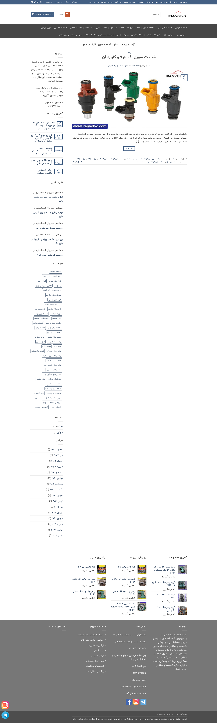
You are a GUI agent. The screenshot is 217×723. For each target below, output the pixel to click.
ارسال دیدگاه (77, 161)
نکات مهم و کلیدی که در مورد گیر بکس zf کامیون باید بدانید (44, 125)
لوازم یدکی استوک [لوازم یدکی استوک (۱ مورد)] (54, 351)
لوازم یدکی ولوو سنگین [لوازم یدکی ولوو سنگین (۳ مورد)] (52, 355)
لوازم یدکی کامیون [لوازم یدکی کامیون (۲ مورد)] (53, 360)
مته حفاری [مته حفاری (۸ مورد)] (40, 379)
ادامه (129, 148)
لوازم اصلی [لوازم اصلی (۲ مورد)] (40, 341)
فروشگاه (75, 2)
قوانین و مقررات (96, 645)
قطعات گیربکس (165, 27)
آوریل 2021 (57, 513)
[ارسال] (67, 14)
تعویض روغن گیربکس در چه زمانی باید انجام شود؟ (41, 150)
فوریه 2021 (57, 524)
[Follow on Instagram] (37, 2)
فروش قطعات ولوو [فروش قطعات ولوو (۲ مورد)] (41, 318)
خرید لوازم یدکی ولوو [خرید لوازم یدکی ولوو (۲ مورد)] (53, 304)
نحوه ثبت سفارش (95, 661)
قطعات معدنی (60, 27)
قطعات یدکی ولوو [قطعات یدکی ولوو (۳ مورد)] (54, 332)
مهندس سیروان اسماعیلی (117, 65)
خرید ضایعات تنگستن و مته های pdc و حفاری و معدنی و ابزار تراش (89, 34)
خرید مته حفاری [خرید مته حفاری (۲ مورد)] (54, 309)
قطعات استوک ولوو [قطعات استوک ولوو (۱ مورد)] (53, 323)
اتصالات (88, 27)
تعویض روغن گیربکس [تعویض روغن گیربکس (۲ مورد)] (52, 290)
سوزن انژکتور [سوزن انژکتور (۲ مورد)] (56, 313)
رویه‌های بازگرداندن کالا (92, 640)
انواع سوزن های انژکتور (151, 158)
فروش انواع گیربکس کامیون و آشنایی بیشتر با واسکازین (41, 138)
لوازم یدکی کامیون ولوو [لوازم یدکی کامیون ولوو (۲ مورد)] (52, 365)
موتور (60, 432)
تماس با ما (47, 2)
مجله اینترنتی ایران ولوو (132, 34)
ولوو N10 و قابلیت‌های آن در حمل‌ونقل (41, 162)
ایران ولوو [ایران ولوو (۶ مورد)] (42, 281)
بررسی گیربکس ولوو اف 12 (49, 255)
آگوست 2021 (56, 490)
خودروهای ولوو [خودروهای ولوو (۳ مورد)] (39, 309)
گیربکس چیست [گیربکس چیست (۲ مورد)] (41, 407)
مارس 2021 (57, 518)
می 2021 (58, 507)
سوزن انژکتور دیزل (173, 161)
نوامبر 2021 (57, 478)
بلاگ (66, 2)
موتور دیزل (168, 34)
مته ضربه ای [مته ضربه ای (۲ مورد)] (38, 393)
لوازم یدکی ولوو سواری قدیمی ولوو (48, 199)
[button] (61, 14)
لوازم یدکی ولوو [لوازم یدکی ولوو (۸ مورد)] (37, 351)
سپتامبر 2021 (56, 484)
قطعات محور (148, 27)
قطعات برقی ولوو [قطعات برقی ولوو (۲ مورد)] (54, 327)
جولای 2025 (57, 449)
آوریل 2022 (57, 461)
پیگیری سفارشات (95, 671)
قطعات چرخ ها (133, 27)
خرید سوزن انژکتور (116, 158)
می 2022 (58, 455)
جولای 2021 (57, 495)
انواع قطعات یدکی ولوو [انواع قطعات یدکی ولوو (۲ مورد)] (52, 276)
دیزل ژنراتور (46, 27)
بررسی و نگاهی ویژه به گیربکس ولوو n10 (47, 241)
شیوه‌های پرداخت (95, 666)
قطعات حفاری (76, 27)
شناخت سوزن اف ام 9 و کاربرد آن (129, 57)
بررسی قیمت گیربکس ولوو (49, 228)
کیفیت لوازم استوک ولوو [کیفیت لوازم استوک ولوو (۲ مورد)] (45, 397)
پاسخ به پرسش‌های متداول (90, 635)
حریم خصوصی (97, 655)
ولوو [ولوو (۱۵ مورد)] (59, 397)
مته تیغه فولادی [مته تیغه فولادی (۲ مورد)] (54, 379)
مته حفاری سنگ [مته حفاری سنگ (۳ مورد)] (54, 383)
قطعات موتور (181, 27)
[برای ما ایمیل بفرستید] (32, 2)
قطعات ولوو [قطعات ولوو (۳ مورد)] (40, 327)
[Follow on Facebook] (40, 2)
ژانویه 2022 (57, 467)
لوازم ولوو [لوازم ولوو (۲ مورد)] (57, 346)
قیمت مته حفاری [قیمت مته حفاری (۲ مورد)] (54, 337)
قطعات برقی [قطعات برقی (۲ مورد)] (38, 323)
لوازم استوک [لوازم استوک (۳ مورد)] (40, 337)
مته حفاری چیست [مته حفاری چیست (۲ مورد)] (54, 393)
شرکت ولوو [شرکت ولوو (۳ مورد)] (56, 318)
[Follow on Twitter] (35, 2)
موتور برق (181, 34)
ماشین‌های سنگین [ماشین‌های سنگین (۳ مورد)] (53, 369)
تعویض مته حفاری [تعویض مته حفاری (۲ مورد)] (53, 295)
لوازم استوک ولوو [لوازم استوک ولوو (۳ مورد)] (54, 341)
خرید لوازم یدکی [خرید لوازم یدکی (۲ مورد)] (54, 299)
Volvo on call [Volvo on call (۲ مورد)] (55, 271)
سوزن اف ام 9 (103, 158)
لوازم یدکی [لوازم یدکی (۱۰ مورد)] (46, 346)
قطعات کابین (101, 27)
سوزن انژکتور (92, 158)
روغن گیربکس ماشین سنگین (44, 171)
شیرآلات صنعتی (153, 34)
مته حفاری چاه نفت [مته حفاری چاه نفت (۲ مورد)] (53, 388)
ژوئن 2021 (58, 501)
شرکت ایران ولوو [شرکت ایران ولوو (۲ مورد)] (41, 313)
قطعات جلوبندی (117, 27)
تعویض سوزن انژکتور (133, 158)
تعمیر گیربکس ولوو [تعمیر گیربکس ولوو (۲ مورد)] (44, 285)
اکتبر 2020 (57, 535)
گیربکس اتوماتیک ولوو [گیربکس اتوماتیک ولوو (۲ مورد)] (52, 402)
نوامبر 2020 (57, 530)
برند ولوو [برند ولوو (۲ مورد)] (58, 285)
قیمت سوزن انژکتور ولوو (155, 161)
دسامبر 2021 (57, 472)
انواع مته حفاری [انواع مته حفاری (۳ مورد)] (55, 281)
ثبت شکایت (98, 650)
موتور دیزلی (140, 161)
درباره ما (58, 2)
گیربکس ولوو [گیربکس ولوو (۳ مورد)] (56, 407)
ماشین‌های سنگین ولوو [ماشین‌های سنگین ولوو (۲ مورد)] (52, 374)
